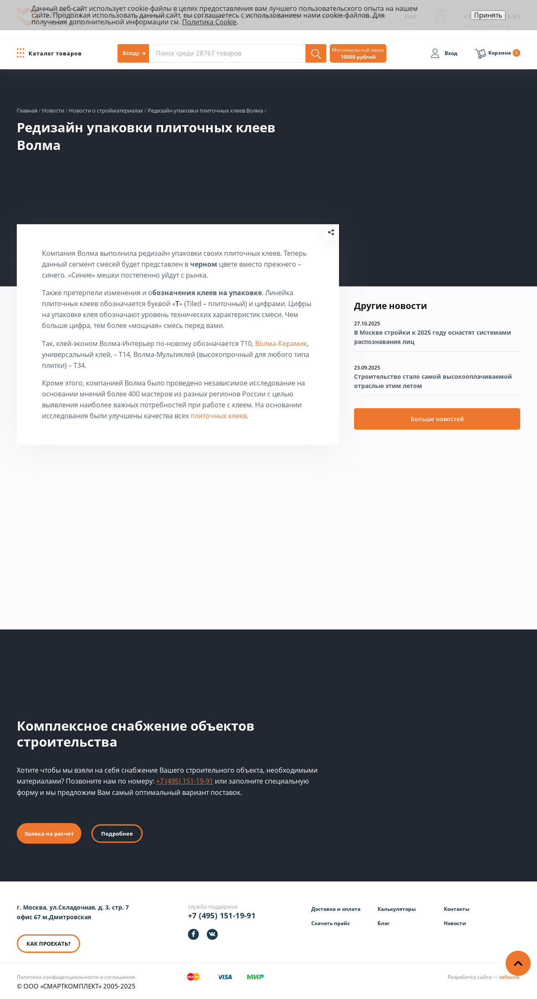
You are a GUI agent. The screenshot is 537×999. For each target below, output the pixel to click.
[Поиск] (315, 53)
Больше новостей (437, 419)
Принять (488, 15)
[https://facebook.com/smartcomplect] (193, 934)
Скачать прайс (330, 923)
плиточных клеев (218, 415)
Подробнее (117, 833)
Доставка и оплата (335, 908)
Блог (384, 923)
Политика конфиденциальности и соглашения (76, 977)
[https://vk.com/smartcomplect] (212, 934)
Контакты (456, 908)
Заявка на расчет (49, 833)
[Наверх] (518, 963)
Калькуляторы (397, 908)
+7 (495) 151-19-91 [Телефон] (221, 915)
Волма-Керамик (281, 343)
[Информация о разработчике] (484, 977)
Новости (455, 923)
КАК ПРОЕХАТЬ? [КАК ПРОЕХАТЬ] (48, 943)
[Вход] (443, 54)
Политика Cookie (209, 21)
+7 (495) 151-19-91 (184, 781)
